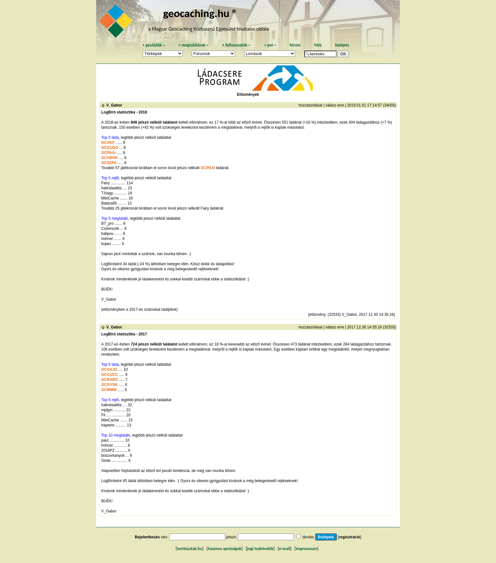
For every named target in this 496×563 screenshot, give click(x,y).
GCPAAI (108, 152)
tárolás (308, 537)
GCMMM (108, 390)
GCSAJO (109, 369)
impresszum (306, 548)
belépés (342, 45)
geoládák (154, 45)
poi (270, 45)
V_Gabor (114, 105)
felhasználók (236, 45)
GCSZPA (109, 163)
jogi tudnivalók (260, 548)
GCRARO (109, 379)
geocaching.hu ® (200, 13)
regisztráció (349, 537)
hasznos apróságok (224, 548)
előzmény (317, 314)
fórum (295, 45)
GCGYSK (109, 384)
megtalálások (193, 45)
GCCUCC (109, 374)
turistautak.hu (189, 548)
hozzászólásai (310, 105)
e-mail (284, 548)
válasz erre (335, 105)
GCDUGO (109, 147)
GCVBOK (109, 158)
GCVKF (108, 142)
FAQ (317, 45)
